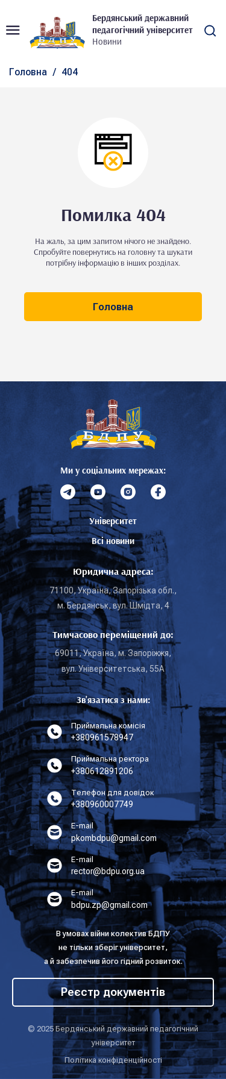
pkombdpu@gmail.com (114, 838)
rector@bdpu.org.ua (108, 871)
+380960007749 (102, 804)
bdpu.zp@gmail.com (109, 905)
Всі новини (113, 540)
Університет (113, 521)
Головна (28, 72)
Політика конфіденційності (113, 1060)
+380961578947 (102, 737)
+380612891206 (102, 771)
